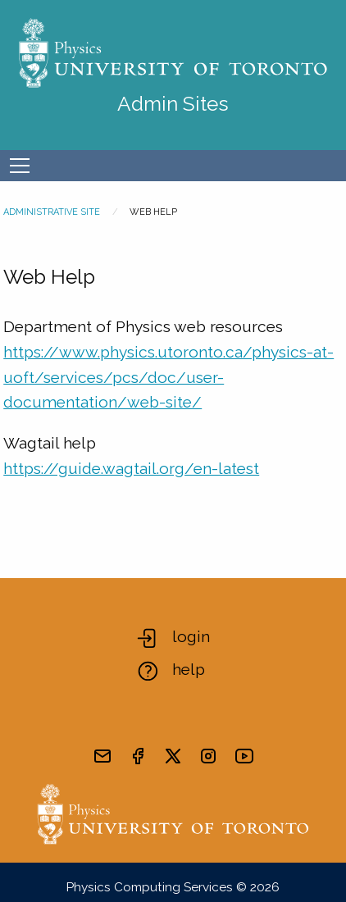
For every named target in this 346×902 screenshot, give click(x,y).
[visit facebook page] (138, 756)
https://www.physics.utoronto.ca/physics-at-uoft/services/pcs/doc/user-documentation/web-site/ (168, 377)
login (191, 636)
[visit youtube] (244, 756)
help (188, 669)
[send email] (102, 756)
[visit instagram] (208, 756)
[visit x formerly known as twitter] (173, 756)
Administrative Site (51, 212)
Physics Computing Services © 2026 (173, 887)
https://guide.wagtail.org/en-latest (131, 468)
